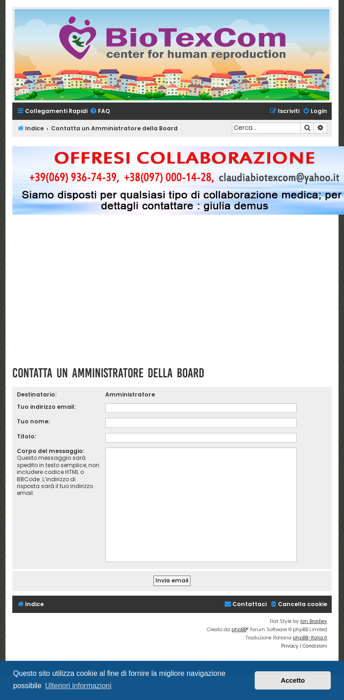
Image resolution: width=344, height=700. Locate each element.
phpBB (238, 629)
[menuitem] (100, 111)
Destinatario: (36, 394)
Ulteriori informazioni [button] (78, 686)
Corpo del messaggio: (50, 451)
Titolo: (26, 436)
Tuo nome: (33, 421)
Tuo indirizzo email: (46, 407)
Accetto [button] (293, 680)
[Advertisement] (172, 294)
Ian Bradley (313, 621)
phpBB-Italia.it (310, 637)
